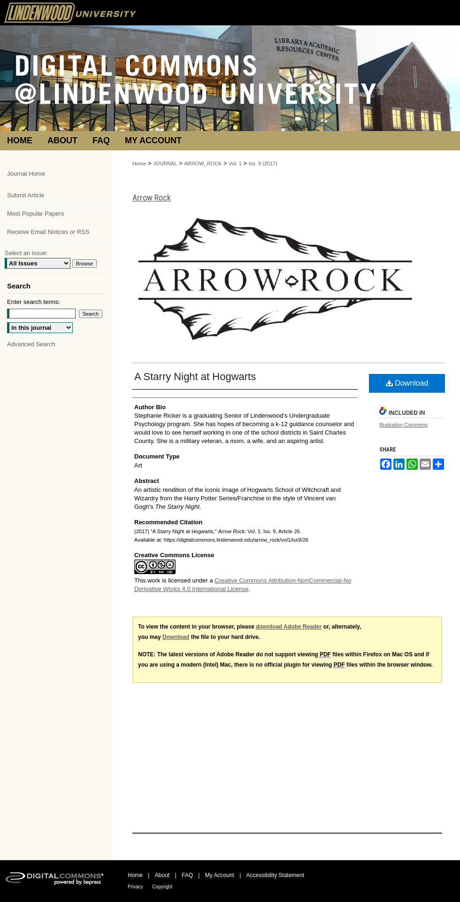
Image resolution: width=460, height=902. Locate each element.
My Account (219, 875)
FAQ (187, 875)
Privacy (135, 886)
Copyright (162, 886)
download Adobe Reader (289, 626)
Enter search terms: (33, 301)
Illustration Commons (403, 425)
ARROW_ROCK (203, 163)
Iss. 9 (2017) (263, 163)
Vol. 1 (235, 163)
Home (139, 163)
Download (407, 383)
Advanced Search (31, 344)
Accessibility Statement (275, 875)
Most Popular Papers (35, 213)
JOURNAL (165, 163)
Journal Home (26, 173)
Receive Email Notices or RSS (48, 231)
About (162, 875)
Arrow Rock (151, 197)
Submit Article (25, 195)
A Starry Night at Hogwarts (195, 376)
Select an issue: (26, 253)
